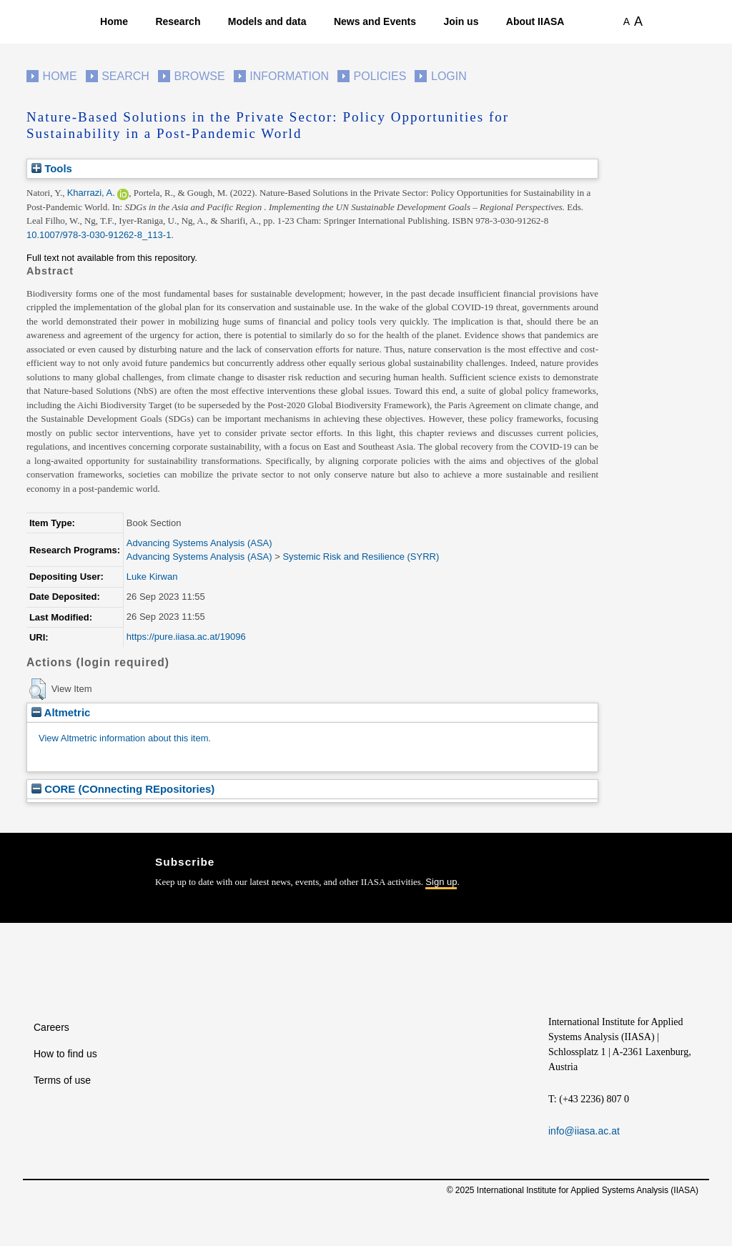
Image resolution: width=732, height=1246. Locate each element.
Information (289, 76)
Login (449, 76)
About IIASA (535, 21)
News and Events (375, 21)
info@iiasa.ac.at (584, 1131)
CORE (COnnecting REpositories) (122, 789)
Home (114, 21)
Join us (460, 21)
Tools (51, 168)
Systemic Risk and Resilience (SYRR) (360, 556)
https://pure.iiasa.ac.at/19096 (186, 636)
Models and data (267, 21)
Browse (199, 76)
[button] (37, 689)
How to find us (65, 1053)
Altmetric (60, 712)
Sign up (441, 881)
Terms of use (62, 1080)
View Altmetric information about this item (123, 738)
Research (177, 21)
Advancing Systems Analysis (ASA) (199, 543)
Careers (51, 1027)
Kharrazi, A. (91, 192)
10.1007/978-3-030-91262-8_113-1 (98, 234)
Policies (380, 76)
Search (125, 76)
